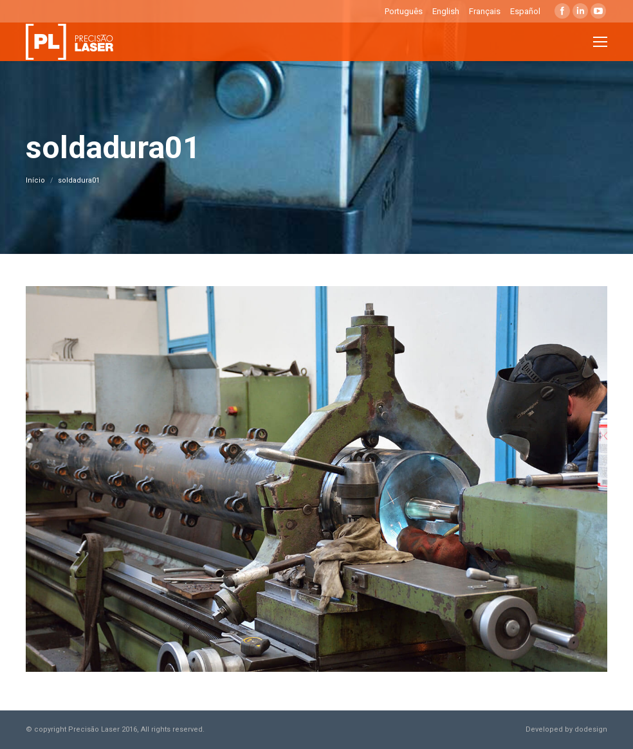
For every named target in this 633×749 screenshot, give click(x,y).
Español (525, 11)
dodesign (590, 729)
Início (35, 180)
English (445, 11)
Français (484, 11)
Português (404, 11)
